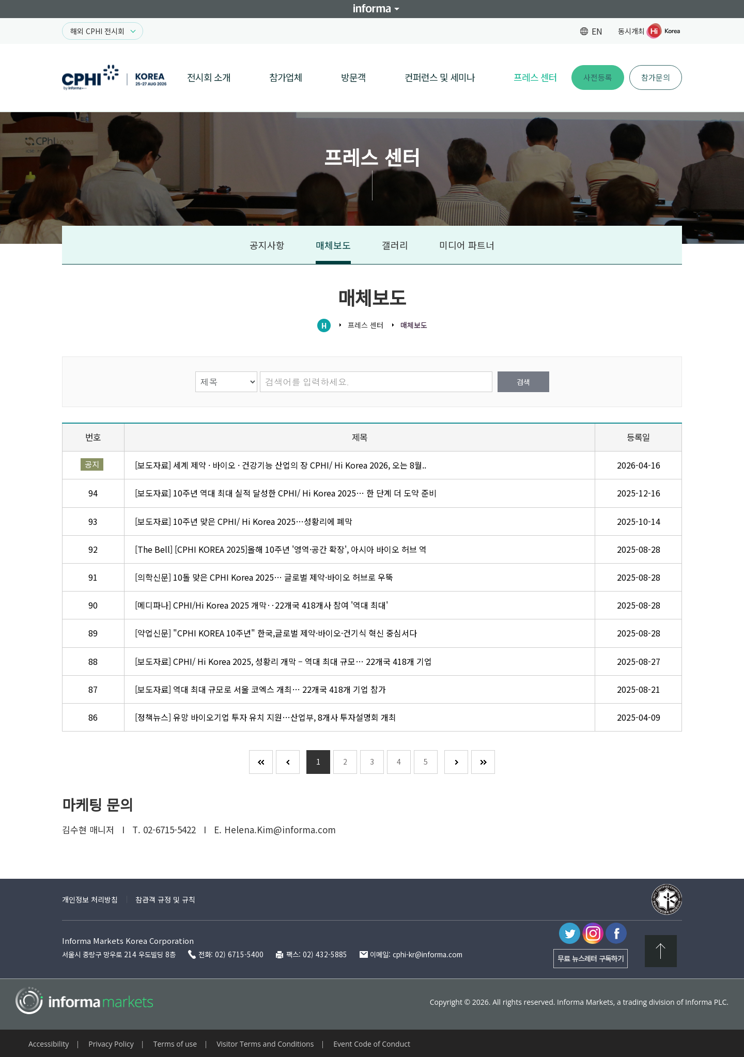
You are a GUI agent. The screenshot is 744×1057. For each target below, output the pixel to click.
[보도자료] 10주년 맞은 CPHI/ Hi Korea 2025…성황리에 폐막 (243, 521)
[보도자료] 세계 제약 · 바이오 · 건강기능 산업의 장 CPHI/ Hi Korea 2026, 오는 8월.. (280, 465)
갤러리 (395, 245)
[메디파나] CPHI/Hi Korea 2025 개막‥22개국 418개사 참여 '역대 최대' (261, 605)
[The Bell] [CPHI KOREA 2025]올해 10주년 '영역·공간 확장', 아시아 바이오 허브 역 (281, 549)
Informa (372, 9)
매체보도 (333, 245)
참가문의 (655, 77)
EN (597, 31)
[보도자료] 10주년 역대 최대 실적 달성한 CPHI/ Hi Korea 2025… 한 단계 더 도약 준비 (286, 493)
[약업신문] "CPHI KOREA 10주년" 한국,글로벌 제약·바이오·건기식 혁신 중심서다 (276, 633)
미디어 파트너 (466, 245)
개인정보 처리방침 (90, 899)
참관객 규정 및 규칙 (165, 899)
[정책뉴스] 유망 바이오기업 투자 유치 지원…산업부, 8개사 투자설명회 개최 (265, 717)
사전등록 (597, 77)
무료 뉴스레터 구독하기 (590, 958)
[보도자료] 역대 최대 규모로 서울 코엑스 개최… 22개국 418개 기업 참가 (260, 689)
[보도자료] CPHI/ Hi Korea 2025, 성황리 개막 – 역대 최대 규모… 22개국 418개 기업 (283, 661)
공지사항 (267, 245)
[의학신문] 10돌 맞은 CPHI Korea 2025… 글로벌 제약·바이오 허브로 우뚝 (264, 577)
